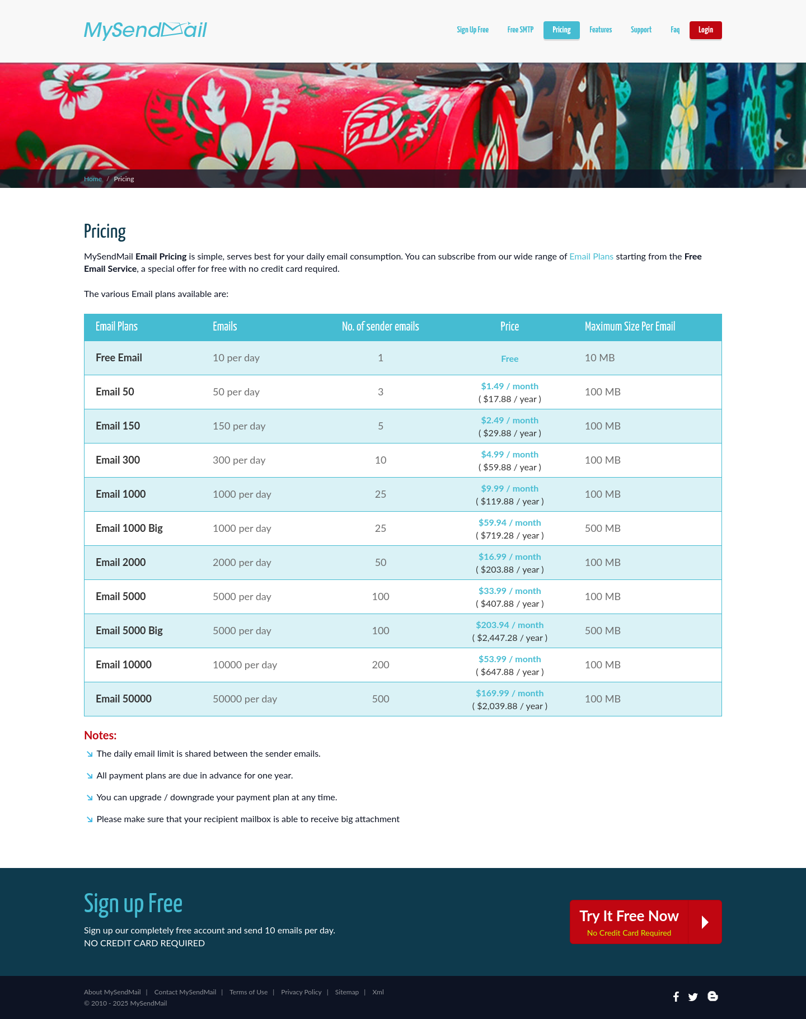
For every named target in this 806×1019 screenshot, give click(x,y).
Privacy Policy (301, 992)
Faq (675, 30)
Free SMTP (520, 30)
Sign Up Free (473, 30)
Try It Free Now (650, 921)
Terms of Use (248, 992)
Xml (377, 992)
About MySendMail (112, 992)
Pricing (561, 30)
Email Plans (591, 256)
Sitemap (347, 992)
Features (601, 30)
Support (641, 30)
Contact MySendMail (185, 992)
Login (706, 30)
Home (93, 178)
